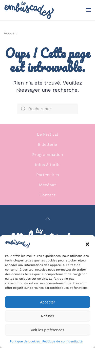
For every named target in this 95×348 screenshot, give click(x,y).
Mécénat (47, 184)
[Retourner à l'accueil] (29, 10)
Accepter (47, 302)
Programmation (47, 154)
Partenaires (47, 174)
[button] (87, 243)
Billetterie (47, 144)
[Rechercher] (47, 109)
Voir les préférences (47, 330)
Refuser (47, 316)
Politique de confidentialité (62, 341)
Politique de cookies (25, 341)
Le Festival (47, 134)
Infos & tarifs (47, 164)
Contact (47, 195)
